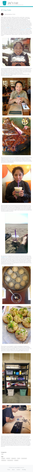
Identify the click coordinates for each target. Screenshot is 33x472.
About (13, 469)
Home (8, 469)
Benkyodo (23, 29)
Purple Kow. (11, 158)
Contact (18, 469)
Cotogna (7, 27)
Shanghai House (4, 257)
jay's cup (13, 2)
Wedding (24, 469)
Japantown (28, 28)
